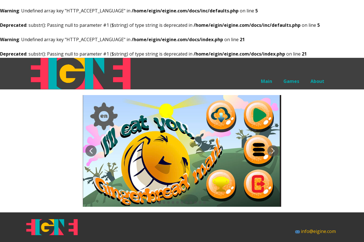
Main (266, 81)
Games (291, 81)
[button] (91, 151)
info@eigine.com (315, 231)
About (317, 81)
